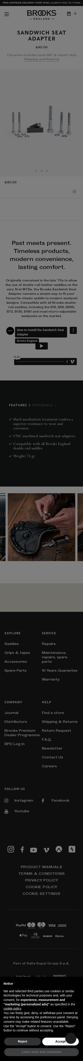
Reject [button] (22, 1041)
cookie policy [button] (12, 1008)
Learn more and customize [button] (41, 1052)
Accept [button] (60, 1041)
